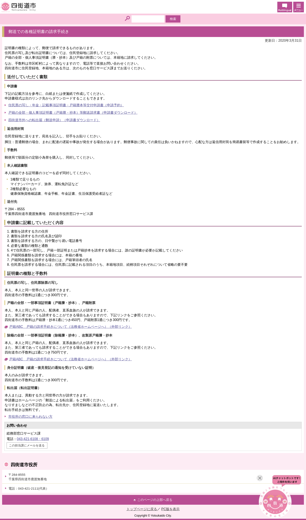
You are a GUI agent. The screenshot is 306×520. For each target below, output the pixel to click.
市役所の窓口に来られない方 (30, 416)
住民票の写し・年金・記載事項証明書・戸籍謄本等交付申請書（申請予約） (66, 105)
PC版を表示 (170, 509)
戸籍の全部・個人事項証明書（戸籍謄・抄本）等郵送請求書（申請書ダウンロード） (72, 112)
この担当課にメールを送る (27, 445)
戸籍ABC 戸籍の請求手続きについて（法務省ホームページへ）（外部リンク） (70, 326)
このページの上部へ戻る (154, 500)
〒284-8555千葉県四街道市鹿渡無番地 (27, 477)
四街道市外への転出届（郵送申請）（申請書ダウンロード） (54, 120)
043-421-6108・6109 (33, 439)
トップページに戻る (141, 509)
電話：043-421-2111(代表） (28, 488)
